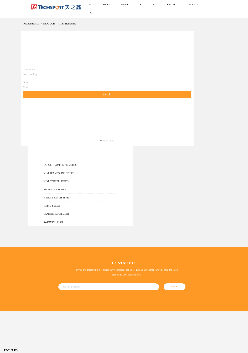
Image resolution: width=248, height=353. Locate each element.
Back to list (95, 133)
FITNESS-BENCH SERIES (77, 284)
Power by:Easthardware (235, 348)
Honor (6, 269)
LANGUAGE (195, 7)
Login (221, 348)
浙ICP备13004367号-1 (55, 348)
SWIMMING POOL (74, 305)
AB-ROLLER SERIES (75, 277)
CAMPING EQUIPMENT (77, 298)
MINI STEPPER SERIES (76, 270)
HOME (35, 20)
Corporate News (132, 256)
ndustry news (131, 263)
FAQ (126, 270)
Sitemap (240, 335)
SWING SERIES (72, 291)
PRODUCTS (49, 20)
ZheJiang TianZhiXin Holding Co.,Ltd (28, 348)
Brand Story (9, 255)
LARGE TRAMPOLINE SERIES (80, 256)
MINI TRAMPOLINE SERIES (79, 263)
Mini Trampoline (67, 20)
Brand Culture (10, 262)
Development (9, 276)
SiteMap (213, 348)
